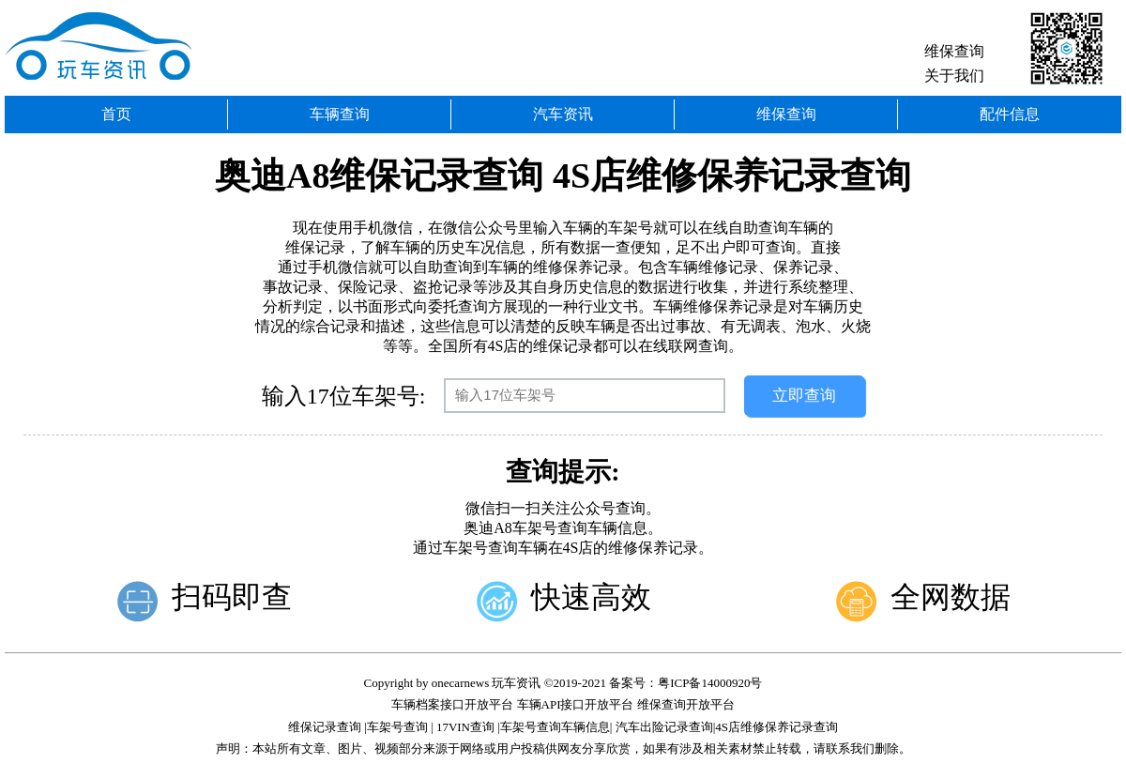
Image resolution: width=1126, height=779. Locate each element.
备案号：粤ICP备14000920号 (685, 683)
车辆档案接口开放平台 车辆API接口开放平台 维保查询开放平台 (562, 704)
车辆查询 (340, 114)
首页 (116, 114)
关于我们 (954, 76)
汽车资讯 (563, 114)
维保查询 (954, 51)
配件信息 (1010, 114)
